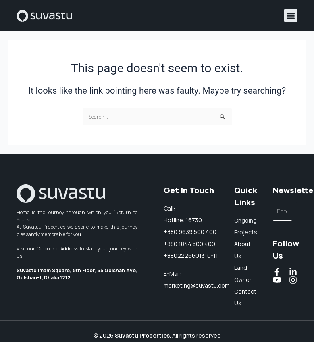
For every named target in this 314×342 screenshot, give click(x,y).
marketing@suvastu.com (197, 285)
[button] (290, 15)
